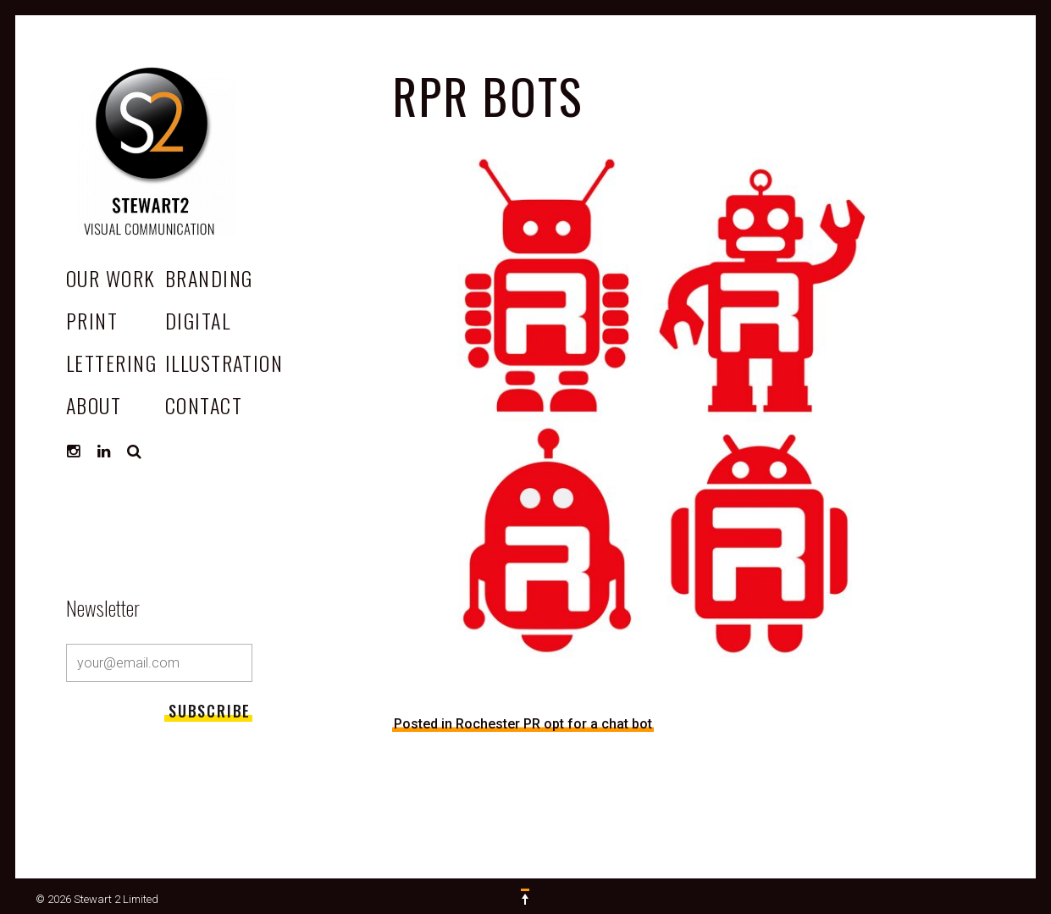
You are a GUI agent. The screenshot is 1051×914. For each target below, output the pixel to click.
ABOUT (93, 405)
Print (92, 320)
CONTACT (203, 405)
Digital (197, 320)
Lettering (111, 362)
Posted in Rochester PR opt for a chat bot (523, 724)
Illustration (224, 362)
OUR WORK (111, 278)
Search (134, 451)
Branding (209, 278)
